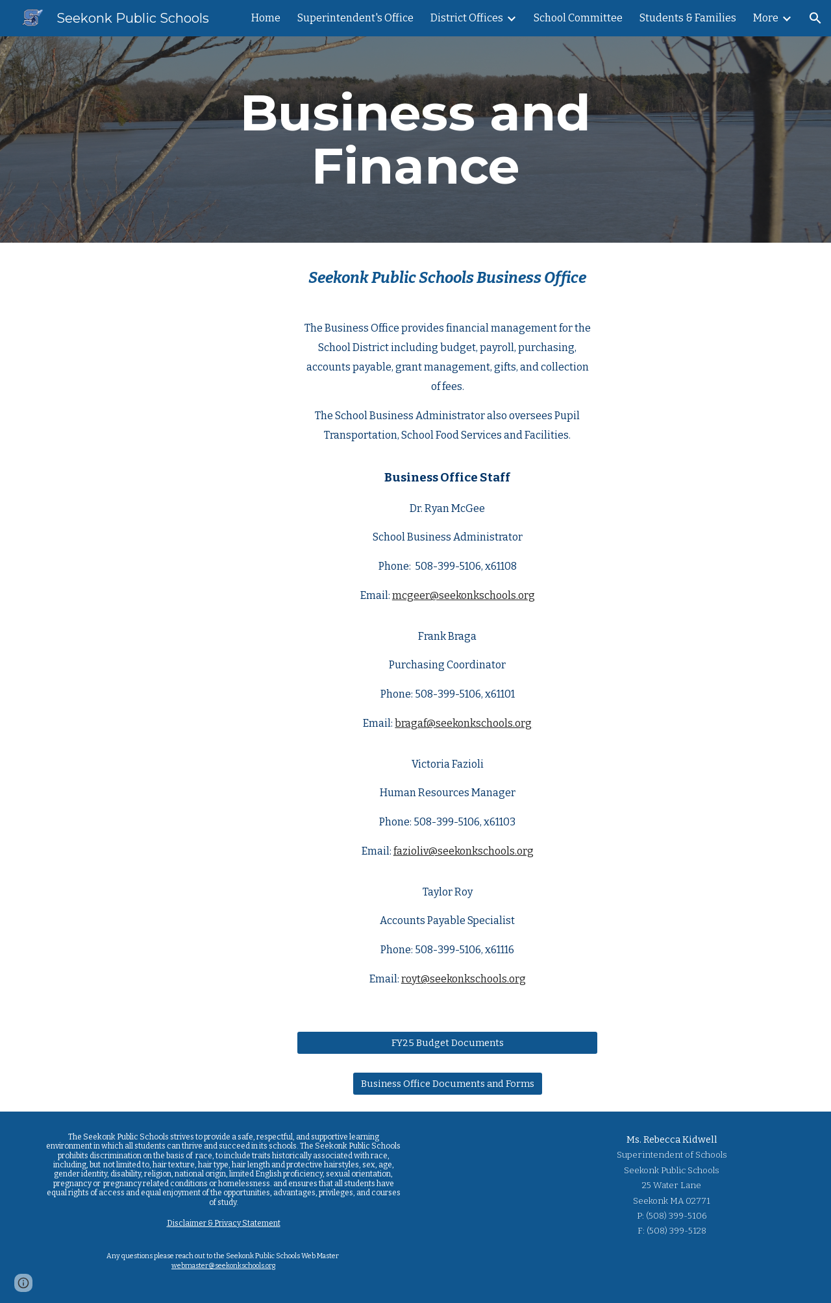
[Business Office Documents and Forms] (447, 1084)
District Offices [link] (466, 18)
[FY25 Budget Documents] (447, 1042)
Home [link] (265, 18)
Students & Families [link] (687, 18)
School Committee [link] (578, 18)
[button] (815, 18)
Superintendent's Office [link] (355, 18)
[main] (415, 139)
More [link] (765, 18)
